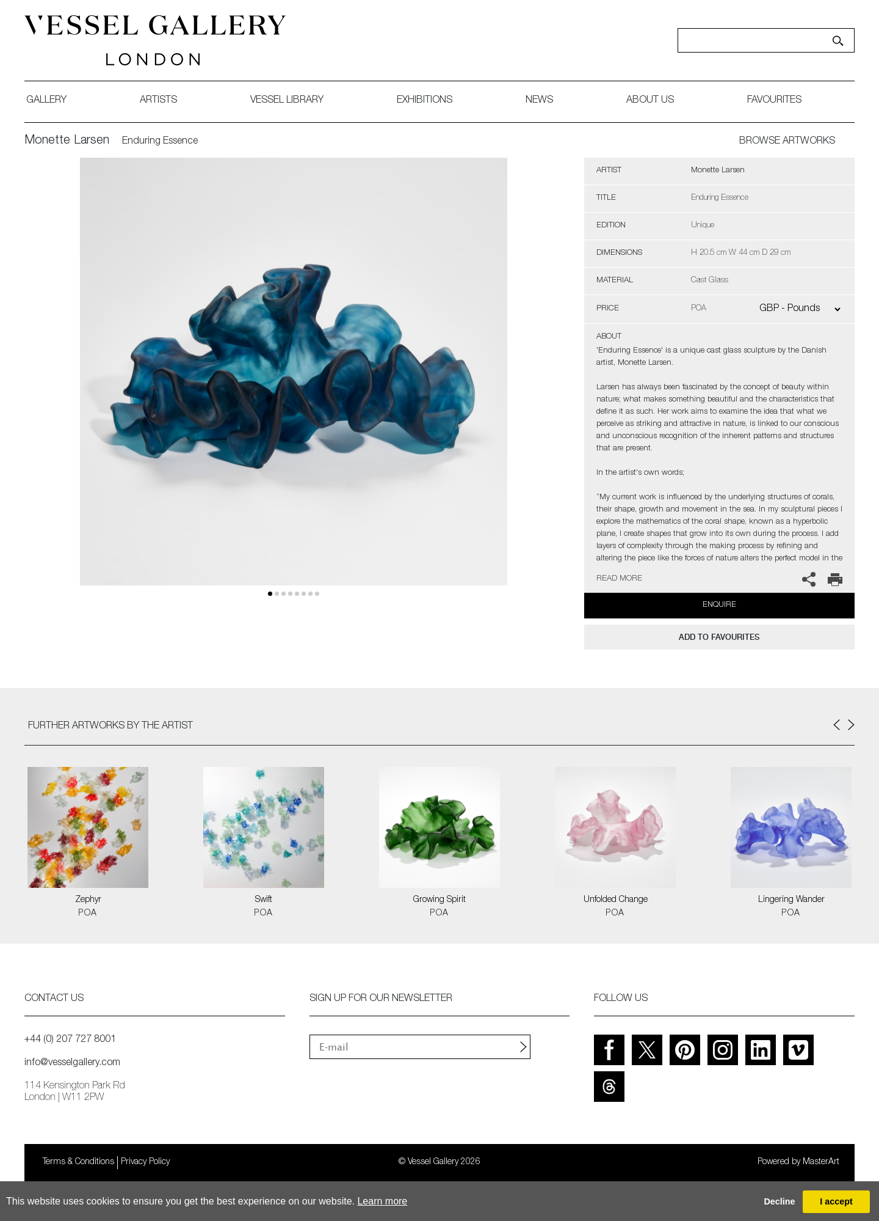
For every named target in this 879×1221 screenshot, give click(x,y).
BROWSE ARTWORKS (787, 142)
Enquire (719, 605)
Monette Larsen (66, 141)
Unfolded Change (616, 900)
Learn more (382, 1201)
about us (650, 101)
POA (87, 913)
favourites (774, 101)
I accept (836, 1201)
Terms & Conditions (78, 1162)
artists (158, 101)
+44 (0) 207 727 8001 (70, 1040)
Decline (779, 1201)
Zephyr (88, 900)
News (539, 101)
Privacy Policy (145, 1162)
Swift (263, 900)
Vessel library (287, 101)
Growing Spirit (439, 900)
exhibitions (424, 101)
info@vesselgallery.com (72, 1063)
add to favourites (719, 637)
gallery (46, 101)
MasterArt (821, 1162)
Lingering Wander (791, 900)
